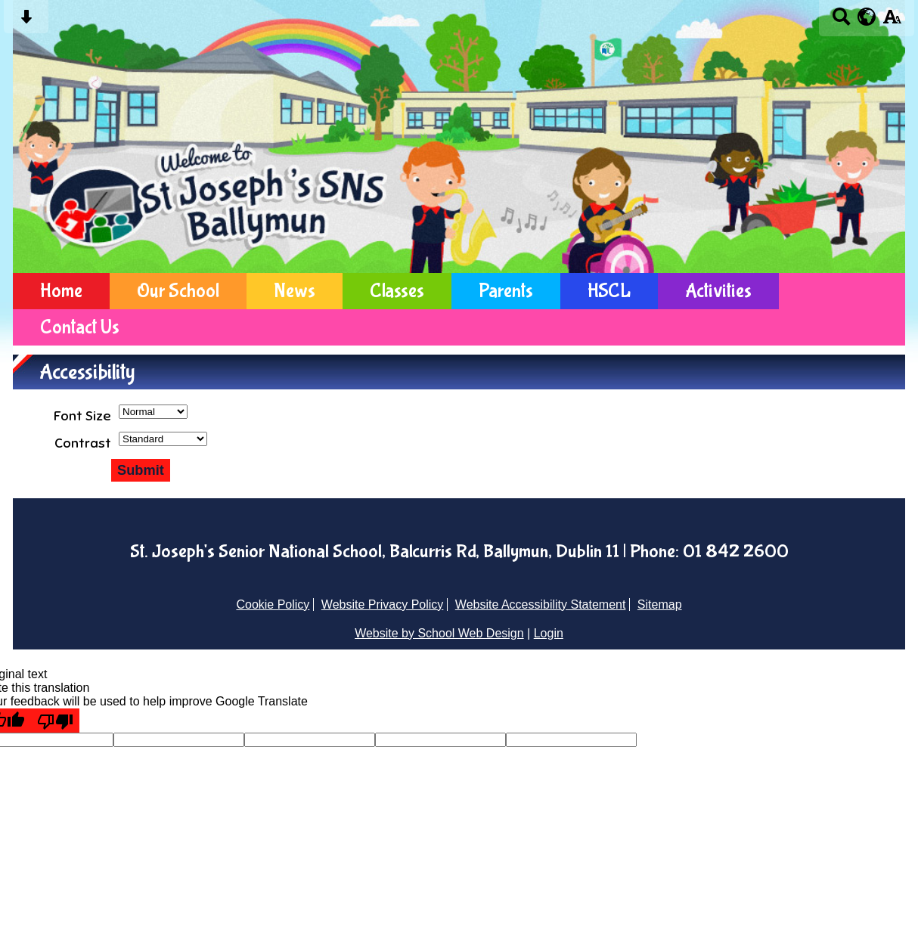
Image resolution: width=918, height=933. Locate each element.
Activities (718, 291)
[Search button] (841, 21)
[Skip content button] (26, 21)
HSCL (609, 291)
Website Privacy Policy (382, 604)
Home (61, 291)
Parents (506, 291)
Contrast (82, 443)
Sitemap (659, 604)
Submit (140, 470)
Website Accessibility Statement (540, 604)
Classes (397, 291)
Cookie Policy (272, 604)
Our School (178, 291)
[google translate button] (867, 17)
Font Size (82, 416)
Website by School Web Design (439, 633)
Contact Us (79, 327)
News (294, 291)
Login (548, 633)
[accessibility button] (892, 21)
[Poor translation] (55, 720)
